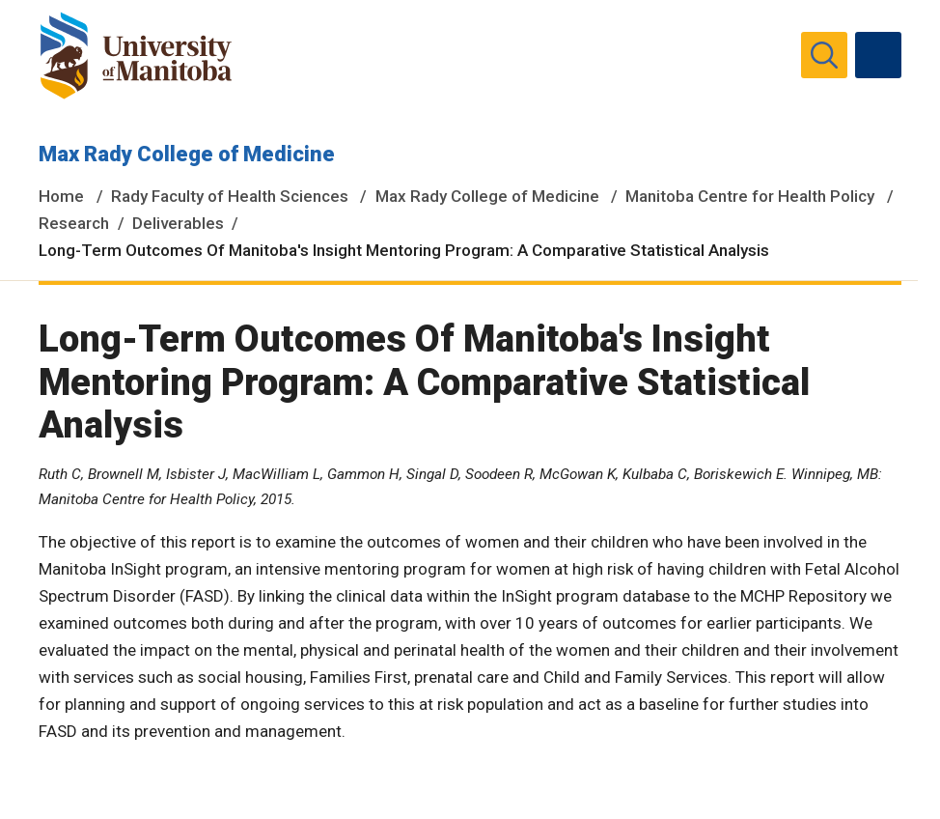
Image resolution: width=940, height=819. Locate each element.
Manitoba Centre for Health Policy (749, 196)
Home (61, 196)
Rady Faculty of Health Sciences (229, 196)
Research (74, 223)
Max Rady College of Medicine (187, 154)
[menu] (878, 55)
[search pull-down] (824, 55)
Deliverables (178, 223)
